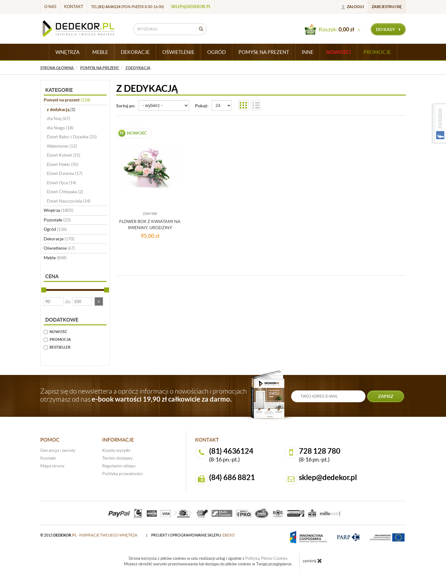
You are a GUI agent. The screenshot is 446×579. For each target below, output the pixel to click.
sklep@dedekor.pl (191, 6)
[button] (98, 301)
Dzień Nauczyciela (68, 200)
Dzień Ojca (61, 182)
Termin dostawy (117, 458)
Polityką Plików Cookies (266, 558)
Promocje (377, 52)
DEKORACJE (135, 52)
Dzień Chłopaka (65, 191)
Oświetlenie (59, 248)
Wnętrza (58, 210)
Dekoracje (59, 238)
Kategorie (59, 90)
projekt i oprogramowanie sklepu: (193, 535)
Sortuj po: (125, 105)
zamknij (312, 561)
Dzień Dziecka (64, 173)
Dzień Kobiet (63, 155)
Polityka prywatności (122, 473)
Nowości (338, 52)
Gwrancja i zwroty (57, 450)
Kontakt (73, 6)
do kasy (388, 29)
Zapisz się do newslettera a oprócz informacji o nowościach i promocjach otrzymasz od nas (143, 395)
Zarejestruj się (387, 7)
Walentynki (62, 146)
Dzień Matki (62, 164)
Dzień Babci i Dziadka (72, 136)
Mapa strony (52, 465)
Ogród (55, 229)
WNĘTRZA (67, 52)
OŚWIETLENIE (178, 52)
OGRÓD (216, 52)
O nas (50, 6)
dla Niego (60, 127)
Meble (55, 257)
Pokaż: (201, 105)
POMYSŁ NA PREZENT (263, 52)
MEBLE (100, 52)
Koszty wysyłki (116, 450)
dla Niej (58, 118)
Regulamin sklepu (119, 465)
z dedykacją (61, 109)
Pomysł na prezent (67, 99)
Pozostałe (57, 219)
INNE (307, 52)
